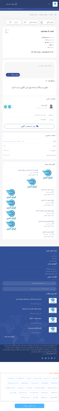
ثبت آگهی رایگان (29, 405)
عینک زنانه (29, 378)
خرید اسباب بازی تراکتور (13, 383)
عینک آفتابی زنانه (20, 378)
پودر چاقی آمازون (24, 383)
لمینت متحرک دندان (34, 392)
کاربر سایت (44, 105)
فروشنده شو (28, 388)
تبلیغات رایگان (54, 383)
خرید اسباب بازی (37, 378)
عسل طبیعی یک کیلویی (52, 388)
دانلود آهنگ (54, 258)
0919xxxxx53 (43, 120)
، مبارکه (34, 172)
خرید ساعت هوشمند (10, 388)
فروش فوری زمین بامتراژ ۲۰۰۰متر (45, 211)
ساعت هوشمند (54, 392)
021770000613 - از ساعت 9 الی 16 (40, 289)
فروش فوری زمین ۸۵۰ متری (46, 221)
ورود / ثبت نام (10, 4)
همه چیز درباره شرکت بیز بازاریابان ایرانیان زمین (28, 299)
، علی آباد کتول (48, 234)
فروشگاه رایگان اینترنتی (39, 388)
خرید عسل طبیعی (23, 392)
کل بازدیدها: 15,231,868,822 (51, 274)
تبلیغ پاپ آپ (20, 388)
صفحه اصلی (54, 256)
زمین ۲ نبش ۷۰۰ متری (47, 190)
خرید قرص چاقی (44, 392)
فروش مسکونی (43, 15)
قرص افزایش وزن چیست (34, 328)
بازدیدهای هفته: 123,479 (51, 269)
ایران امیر (44, 354)
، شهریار (50, 192)
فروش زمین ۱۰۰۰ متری (47, 200)
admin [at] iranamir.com (38, 283)
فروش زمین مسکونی (48, 232)
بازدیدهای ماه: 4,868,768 (51, 271)
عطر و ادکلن (55, 378)
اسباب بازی (47, 378)
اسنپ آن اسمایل (34, 383)
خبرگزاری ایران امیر (53, 261)
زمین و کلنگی (33, 15)
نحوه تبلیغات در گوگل (35, 318)
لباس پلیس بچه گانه (25, 397)
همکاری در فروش (53, 397)
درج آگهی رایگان (45, 383)
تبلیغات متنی (54, 373)
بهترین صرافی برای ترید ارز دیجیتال (31, 309)
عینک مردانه (10, 378)
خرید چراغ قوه (44, 397)
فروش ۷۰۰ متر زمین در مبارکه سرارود (28, 170)
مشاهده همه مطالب (8, 337)
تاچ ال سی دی (13, 392)
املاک (51, 15)
